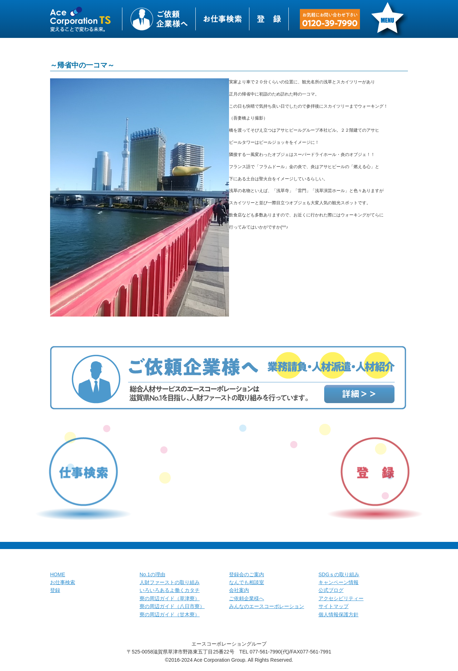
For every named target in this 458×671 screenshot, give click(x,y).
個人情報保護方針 (338, 614)
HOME (57, 574)
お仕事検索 (62, 582)
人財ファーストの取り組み (170, 582)
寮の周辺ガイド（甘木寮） (170, 614)
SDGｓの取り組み (338, 574)
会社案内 (239, 590)
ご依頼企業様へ (246, 598)
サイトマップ (333, 606)
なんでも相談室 (246, 582)
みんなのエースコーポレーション (266, 606)
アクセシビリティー (341, 598)
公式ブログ (331, 590)
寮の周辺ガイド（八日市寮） (172, 606)
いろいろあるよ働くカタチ (170, 590)
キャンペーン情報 (338, 582)
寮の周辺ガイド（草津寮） (170, 598)
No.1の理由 (152, 574)
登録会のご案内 (246, 574)
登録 (55, 590)
